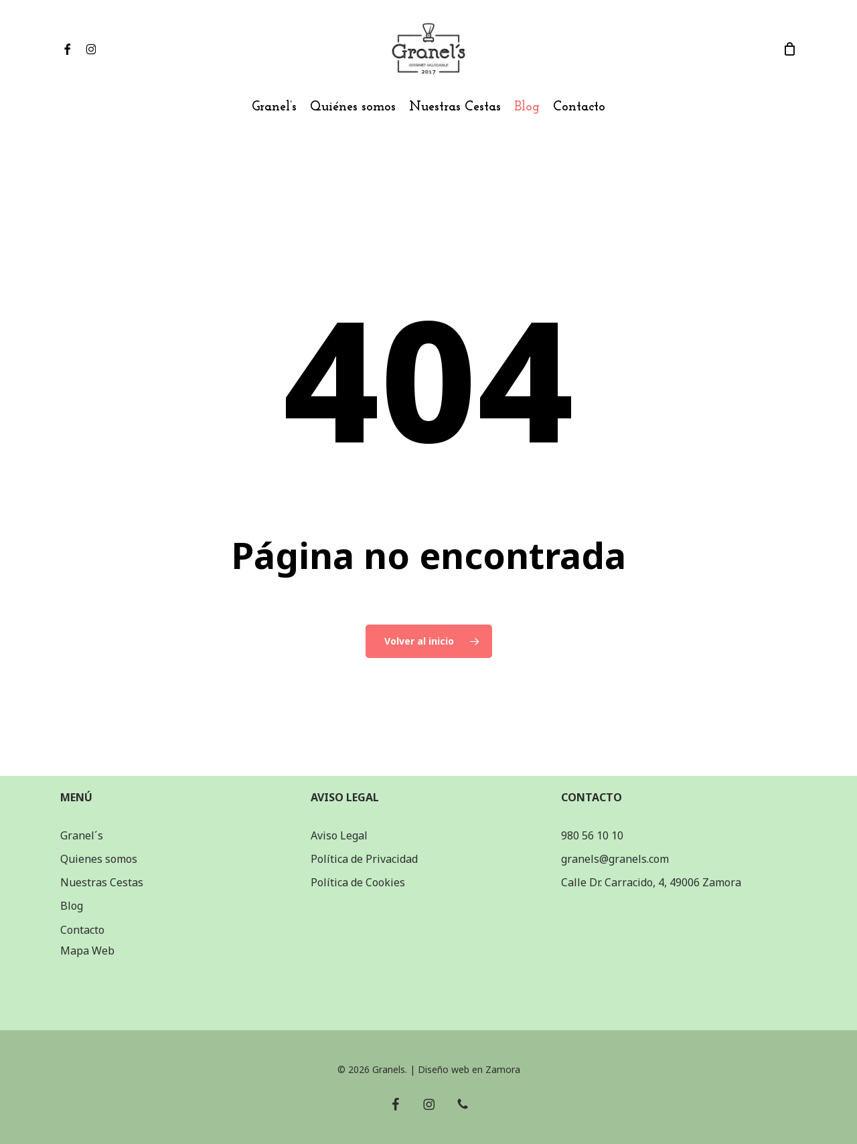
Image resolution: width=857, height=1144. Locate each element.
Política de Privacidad (364, 858)
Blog (71, 905)
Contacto (82, 929)
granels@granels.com (615, 858)
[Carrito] (789, 49)
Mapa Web (87, 950)
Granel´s (81, 835)
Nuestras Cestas (101, 882)
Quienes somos (98, 858)
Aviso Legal (339, 835)
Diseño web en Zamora (469, 1069)
